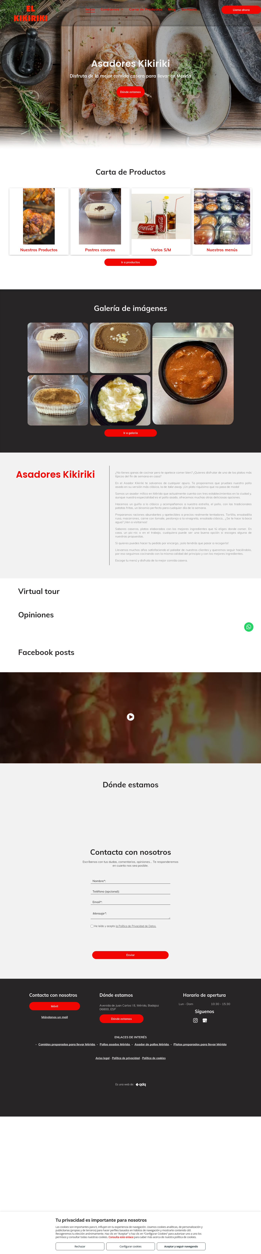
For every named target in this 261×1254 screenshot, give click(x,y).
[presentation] (119, 940)
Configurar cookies (130, 1246)
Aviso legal (103, 1058)
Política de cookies (154, 1058)
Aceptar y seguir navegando (181, 1246)
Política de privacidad (126, 1058)
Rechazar (80, 1246)
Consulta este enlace (120, 1237)
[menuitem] (90, 9)
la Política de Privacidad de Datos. (136, 926)
